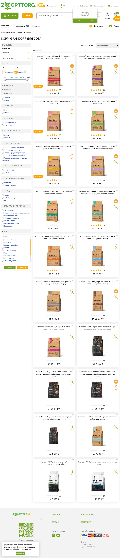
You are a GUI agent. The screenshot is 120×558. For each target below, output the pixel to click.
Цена (5, 63)
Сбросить (22, 267)
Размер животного (11, 143)
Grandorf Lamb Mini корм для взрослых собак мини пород (97, 102)
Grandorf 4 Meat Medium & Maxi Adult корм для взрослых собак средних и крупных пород (97, 192)
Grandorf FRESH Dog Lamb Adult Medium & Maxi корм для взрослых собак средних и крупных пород (97, 374)
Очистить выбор (16, 59)
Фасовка (6, 89)
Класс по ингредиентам (13, 178)
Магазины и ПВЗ (22, 26)
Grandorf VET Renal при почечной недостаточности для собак (53, 463)
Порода (6, 191)
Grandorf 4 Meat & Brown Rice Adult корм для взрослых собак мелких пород (53, 147)
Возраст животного (11, 131)
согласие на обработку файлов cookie (18, 549)
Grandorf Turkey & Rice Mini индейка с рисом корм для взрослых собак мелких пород (97, 147)
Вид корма (7, 118)
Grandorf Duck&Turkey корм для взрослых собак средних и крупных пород (97, 282)
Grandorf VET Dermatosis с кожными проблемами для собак (97, 463)
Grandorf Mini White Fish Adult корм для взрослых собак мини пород (97, 418)
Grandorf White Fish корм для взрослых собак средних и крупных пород (97, 237)
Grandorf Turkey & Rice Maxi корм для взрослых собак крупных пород (53, 192)
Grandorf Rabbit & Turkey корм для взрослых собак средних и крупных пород (53, 282)
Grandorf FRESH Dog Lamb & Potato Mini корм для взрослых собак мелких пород (53, 418)
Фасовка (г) (7, 85)
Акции (114, 25)
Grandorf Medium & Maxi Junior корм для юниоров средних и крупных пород (53, 237)
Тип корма (7, 106)
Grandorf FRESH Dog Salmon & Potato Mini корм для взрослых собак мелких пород (97, 328)
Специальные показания (13, 206)
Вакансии (36, 26)
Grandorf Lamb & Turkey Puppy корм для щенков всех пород (53, 102)
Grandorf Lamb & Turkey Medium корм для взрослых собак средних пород (53, 57)
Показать (10, 267)
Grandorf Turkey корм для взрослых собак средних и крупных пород (53, 328)
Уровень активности (12, 166)
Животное (7, 93)
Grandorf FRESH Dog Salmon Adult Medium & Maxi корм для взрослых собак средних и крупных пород (53, 374)
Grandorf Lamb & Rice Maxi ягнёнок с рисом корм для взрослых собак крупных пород (97, 57)
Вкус (5, 231)
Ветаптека (96, 25)
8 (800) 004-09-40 (88, 546)
